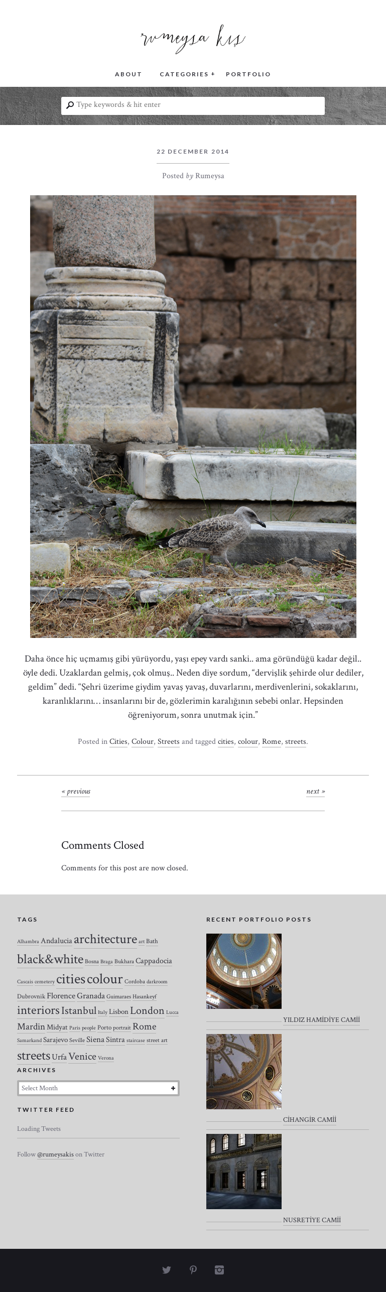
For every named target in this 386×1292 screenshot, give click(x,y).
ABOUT (129, 74)
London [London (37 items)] (147, 1010)
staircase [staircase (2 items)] (135, 1040)
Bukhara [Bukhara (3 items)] (124, 961)
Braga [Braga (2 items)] (106, 961)
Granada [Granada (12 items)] (91, 995)
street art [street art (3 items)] (157, 1040)
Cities (118, 741)
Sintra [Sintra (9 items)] (115, 1040)
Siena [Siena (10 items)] (95, 1039)
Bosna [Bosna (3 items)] (92, 961)
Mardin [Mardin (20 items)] (31, 1026)
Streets (169, 741)
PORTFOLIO (248, 74)
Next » (315, 791)
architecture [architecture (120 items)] (105, 939)
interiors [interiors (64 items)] (38, 1010)
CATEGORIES (184, 74)
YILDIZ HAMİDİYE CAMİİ (321, 1019)
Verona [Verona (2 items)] (106, 1058)
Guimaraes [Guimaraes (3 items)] (118, 996)
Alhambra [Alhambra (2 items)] (28, 941)
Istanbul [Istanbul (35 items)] (78, 1010)
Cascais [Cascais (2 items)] (25, 981)
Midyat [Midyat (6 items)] (57, 1027)
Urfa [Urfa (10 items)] (59, 1057)
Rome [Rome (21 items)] (144, 1026)
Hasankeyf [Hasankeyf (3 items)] (145, 996)
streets (295, 741)
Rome (271, 741)
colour (248, 741)
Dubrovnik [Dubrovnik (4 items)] (31, 996)
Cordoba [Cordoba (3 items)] (134, 981)
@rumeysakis (55, 1154)
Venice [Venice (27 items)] (82, 1056)
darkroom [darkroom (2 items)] (157, 981)
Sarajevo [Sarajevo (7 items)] (55, 1040)
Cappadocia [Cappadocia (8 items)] (154, 961)
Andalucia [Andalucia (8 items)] (56, 941)
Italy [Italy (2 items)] (102, 1012)
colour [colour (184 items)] (105, 978)
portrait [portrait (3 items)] (122, 1027)
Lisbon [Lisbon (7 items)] (118, 1011)
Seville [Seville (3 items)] (77, 1040)
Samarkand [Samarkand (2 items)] (29, 1040)
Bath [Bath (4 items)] (152, 941)
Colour (143, 741)
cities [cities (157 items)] (70, 979)
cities (226, 741)
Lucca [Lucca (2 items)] (172, 1012)
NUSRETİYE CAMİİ (312, 1220)
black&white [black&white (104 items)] (50, 959)
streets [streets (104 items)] (33, 1055)
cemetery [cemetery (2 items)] (45, 981)
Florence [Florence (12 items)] (61, 995)
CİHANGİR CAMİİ (309, 1119)
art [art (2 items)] (142, 941)
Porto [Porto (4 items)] (104, 1027)
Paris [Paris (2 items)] (74, 1027)
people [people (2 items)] (89, 1027)
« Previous (75, 791)
